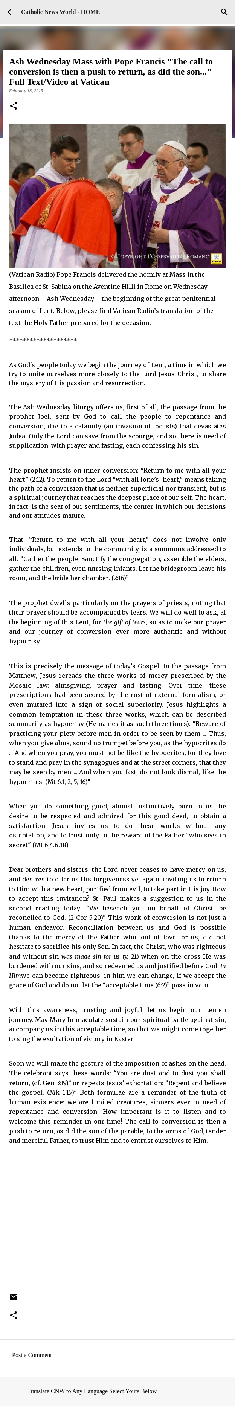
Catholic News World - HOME (60, 12)
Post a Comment (32, 1355)
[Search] (224, 12)
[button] (13, 106)
